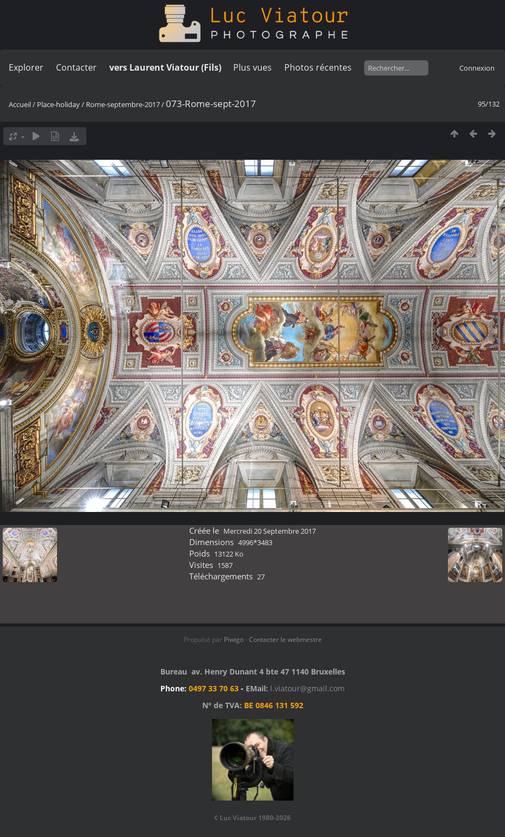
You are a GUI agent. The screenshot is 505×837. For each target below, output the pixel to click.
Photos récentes (318, 67)
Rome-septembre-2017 (123, 104)
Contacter (76, 67)
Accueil (20, 104)
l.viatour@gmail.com (307, 688)
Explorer (26, 67)
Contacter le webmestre (285, 639)
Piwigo (234, 639)
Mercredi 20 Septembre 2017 (269, 531)
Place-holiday (58, 104)
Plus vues (252, 67)
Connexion (477, 68)
